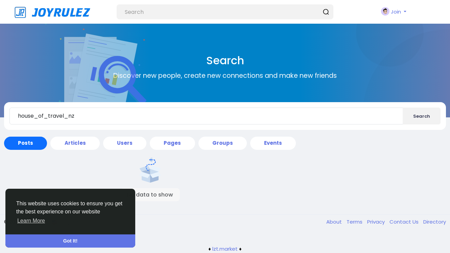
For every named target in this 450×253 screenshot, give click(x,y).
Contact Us (404, 221)
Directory (434, 221)
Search (421, 116)
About (334, 221)
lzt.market (225, 248)
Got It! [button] (70, 241)
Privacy (376, 221)
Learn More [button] (31, 221)
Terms (355, 221)
